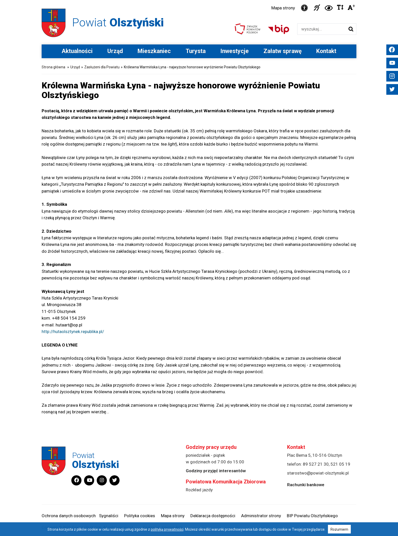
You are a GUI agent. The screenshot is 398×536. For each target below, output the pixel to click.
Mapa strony (283, 7)
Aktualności (77, 51)
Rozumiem (339, 529)
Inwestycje (234, 51)
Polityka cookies (139, 515)
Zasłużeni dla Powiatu (102, 67)
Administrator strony (261, 515)
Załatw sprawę (282, 51)
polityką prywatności (167, 529)
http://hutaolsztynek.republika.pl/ (73, 331)
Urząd (115, 51)
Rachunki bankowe (305, 484)
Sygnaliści (108, 515)
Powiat (118, 22)
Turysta (196, 51)
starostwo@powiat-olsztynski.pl (318, 473)
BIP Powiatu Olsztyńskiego (312, 515)
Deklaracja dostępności (212, 515)
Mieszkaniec (154, 51)
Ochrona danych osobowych (69, 515)
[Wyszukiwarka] (321, 29)
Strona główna (53, 67)
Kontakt (326, 51)
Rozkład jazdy (199, 489)
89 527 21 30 (316, 464)
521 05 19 (340, 464)
